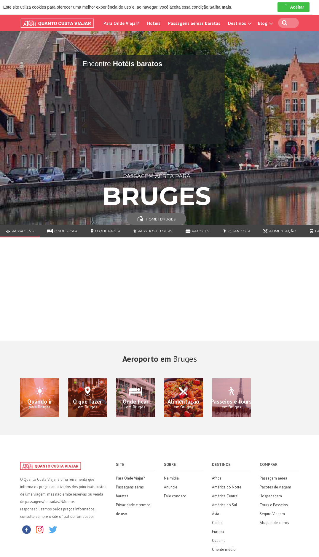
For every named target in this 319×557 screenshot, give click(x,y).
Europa (218, 531)
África (216, 478)
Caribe (217, 522)
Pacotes (197, 231)
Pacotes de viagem (275, 487)
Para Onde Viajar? (121, 23)
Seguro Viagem (272, 513)
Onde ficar (62, 231)
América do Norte (226, 487)
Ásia (215, 513)
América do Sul (224, 504)
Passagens (20, 231)
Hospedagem (271, 496)
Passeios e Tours (152, 231)
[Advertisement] (159, 293)
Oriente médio (224, 549)
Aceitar (293, 7)
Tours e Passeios (274, 504)
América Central (225, 496)
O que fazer (105, 231)
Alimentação (279, 231)
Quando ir (236, 231)
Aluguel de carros (274, 522)
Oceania (219, 540)
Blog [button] (265, 23)
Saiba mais (220, 7)
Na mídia (171, 478)
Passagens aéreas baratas (194, 23)
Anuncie (170, 487)
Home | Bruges (157, 219)
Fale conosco (175, 496)
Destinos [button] (239, 23)
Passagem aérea (273, 478)
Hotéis (153, 23)
